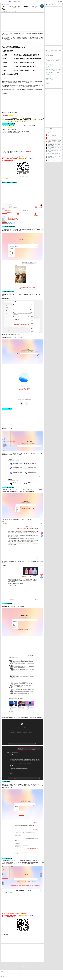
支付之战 (57, 60)
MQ (55, 72)
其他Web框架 (51, 69)
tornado (49, 70)
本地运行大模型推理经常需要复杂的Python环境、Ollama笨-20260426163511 (54, 141)
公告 (49, 79)
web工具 (55, 69)
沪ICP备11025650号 (4, 976)
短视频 (47, 83)
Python (55, 50)
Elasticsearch (52, 55)
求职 (51, 60)
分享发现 (59, 59)
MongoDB (51, 67)
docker (47, 55)
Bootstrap (56, 70)
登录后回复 (23, 966)
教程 (15, 1)
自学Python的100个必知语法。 (53, 160)
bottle (52, 72)
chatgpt (50, 64)
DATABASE (58, 67)
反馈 (47, 79)
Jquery (58, 72)
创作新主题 (50, 4)
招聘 (52, 59)
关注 (38, 4)
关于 (2, 971)
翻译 (54, 59)
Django (52, 50)
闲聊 (50, 59)
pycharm (49, 51)
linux (47, 67)
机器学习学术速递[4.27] (52, 138)
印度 (47, 86)
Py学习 (3, 4)
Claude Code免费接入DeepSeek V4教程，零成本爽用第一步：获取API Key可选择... (54, 132)
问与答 (47, 59)
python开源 (48, 50)
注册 (58, 1)
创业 (56, 59)
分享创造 (48, 60)
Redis (54, 67)
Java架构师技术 (5, 11)
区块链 (54, 60)
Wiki (19, 1)
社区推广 (52, 79)
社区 (10, 1)
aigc (47, 64)
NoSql (52, 70)
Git (49, 72)
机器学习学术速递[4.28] (52, 135)
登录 (61, 1)
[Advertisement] (53, 26)
